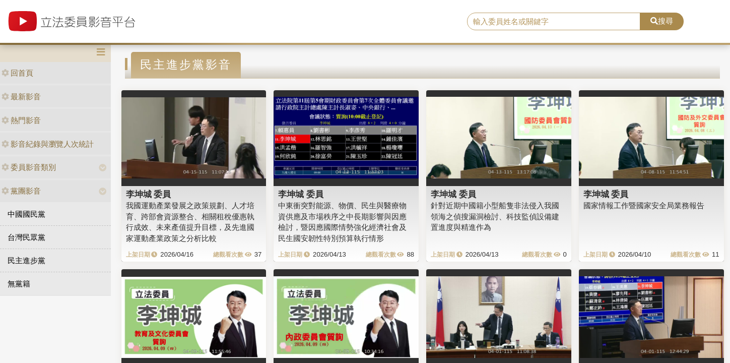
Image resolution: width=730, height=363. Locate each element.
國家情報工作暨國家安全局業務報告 (643, 205)
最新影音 (21, 96)
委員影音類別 (29, 167)
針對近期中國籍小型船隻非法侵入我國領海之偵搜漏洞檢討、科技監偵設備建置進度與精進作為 (495, 216)
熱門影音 (21, 120)
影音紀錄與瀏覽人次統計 (48, 144)
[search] (553, 22)
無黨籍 (19, 283)
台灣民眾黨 (26, 237)
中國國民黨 (26, 214)
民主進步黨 (26, 260)
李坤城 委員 (148, 194)
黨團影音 (21, 191)
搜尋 (661, 21)
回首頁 (17, 73)
